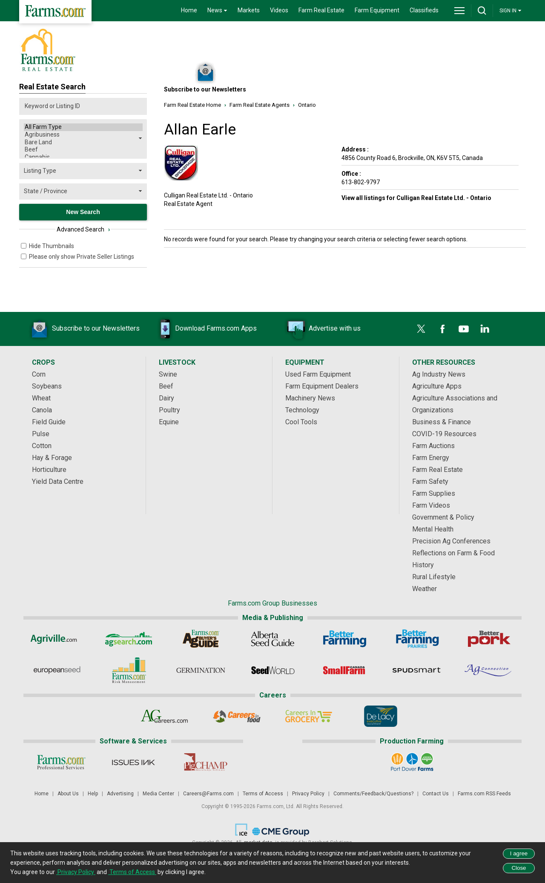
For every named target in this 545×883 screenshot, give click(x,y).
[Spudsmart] (416, 670)
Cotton (42, 446)
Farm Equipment (377, 10)
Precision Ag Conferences (451, 541)
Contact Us (435, 794)
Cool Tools (301, 422)
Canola (42, 410)
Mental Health (432, 529)
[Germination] (200, 670)
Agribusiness (83, 135)
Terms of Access (263, 794)
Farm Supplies (433, 493)
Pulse (40, 434)
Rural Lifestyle (434, 577)
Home (189, 10)
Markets (249, 10)
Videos (279, 10)
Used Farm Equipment (318, 374)
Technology (302, 410)
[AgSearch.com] (128, 639)
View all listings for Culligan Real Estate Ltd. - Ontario (416, 197)
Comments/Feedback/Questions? (373, 794)
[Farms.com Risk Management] (128, 670)
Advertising (120, 794)
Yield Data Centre (57, 481)
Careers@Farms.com (208, 794)
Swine (168, 374)
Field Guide (49, 422)
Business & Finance (441, 422)
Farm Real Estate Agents (259, 105)
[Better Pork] (488, 639)
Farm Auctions (433, 446)
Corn (39, 374)
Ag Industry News (438, 374)
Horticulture (49, 470)
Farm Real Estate (321, 10)
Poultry (169, 410)
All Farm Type (83, 127)
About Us (68, 794)
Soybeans (47, 386)
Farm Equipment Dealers (322, 386)
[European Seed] (56, 670)
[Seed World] (272, 670)
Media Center (158, 794)
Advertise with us (322, 329)
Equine (169, 422)
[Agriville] (56, 639)
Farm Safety (430, 481)
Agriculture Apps (437, 386)
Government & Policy (443, 517)
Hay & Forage (52, 458)
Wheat (41, 398)
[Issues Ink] (133, 762)
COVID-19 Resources (444, 434)
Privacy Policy (308, 794)
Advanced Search (83, 229)
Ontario (307, 105)
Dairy (166, 398)
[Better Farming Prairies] (416, 639)
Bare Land (83, 142)
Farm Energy (430, 458)
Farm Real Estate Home (192, 105)
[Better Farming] (344, 639)
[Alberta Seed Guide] (272, 639)
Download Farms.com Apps (203, 329)
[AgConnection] (488, 670)
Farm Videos (431, 505)
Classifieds (424, 10)
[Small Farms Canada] (344, 670)
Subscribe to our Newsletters (83, 329)
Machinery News (310, 398)
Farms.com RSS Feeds (484, 794)
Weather (424, 589)
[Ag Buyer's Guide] (200, 639)
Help (93, 794)
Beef (83, 150)
